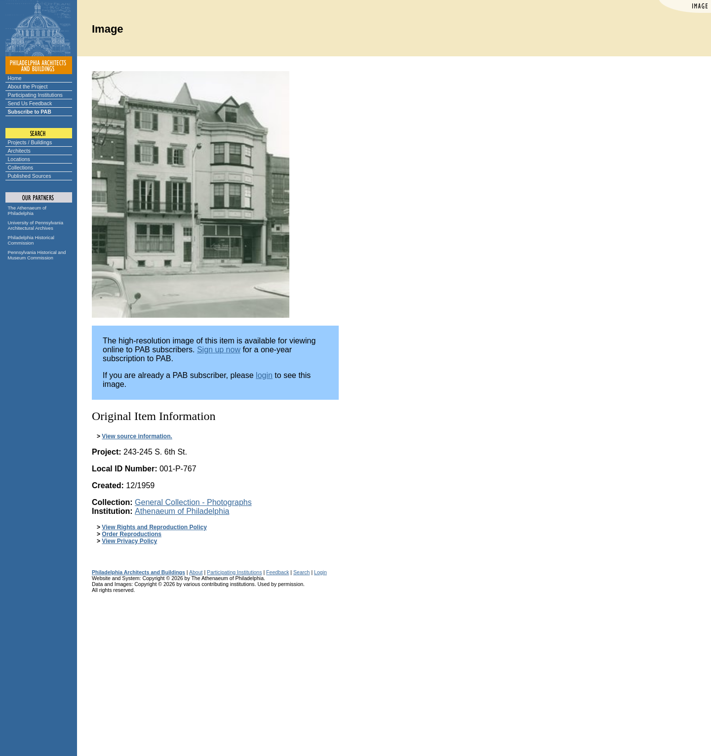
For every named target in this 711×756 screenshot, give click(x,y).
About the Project (28, 86)
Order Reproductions (131, 534)
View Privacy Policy (129, 541)
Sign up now (218, 349)
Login (320, 572)
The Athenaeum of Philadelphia (27, 210)
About (196, 572)
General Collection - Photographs (193, 502)
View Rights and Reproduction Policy (154, 527)
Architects (19, 151)
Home (15, 78)
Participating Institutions (35, 95)
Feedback (277, 572)
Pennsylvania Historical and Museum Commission (37, 255)
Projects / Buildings (30, 142)
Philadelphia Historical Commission (31, 240)
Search (301, 572)
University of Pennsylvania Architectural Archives (36, 225)
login (264, 375)
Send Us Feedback (30, 103)
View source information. (137, 436)
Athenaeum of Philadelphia (182, 511)
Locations (19, 159)
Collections (21, 167)
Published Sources (29, 176)
